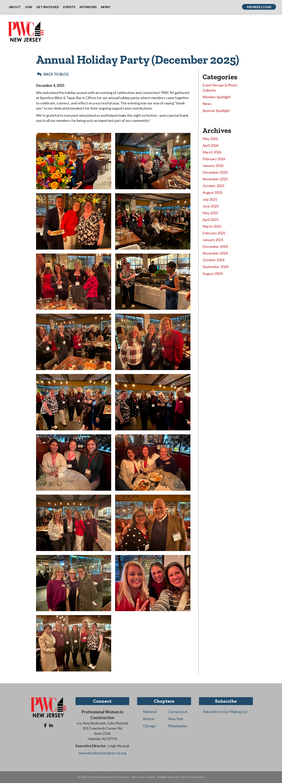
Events (69, 7)
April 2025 (210, 219)
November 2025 (215, 179)
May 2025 (210, 213)
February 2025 (214, 233)
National (149, 711)
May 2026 (210, 138)
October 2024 (213, 260)
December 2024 (215, 246)
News (105, 7)
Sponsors (88, 7)
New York (175, 719)
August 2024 (212, 273)
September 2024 (215, 266)
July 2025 (210, 199)
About (15, 7)
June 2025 (211, 206)
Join (28, 7)
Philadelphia (177, 726)
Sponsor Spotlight (216, 110)
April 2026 (210, 145)
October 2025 (213, 186)
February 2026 (214, 159)
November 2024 (215, 253)
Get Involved (47, 7)
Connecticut (177, 711)
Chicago (149, 726)
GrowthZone (197, 777)
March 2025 (212, 226)
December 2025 (215, 172)
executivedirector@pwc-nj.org (102, 753)
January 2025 (213, 240)
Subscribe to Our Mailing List (225, 711)
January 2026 (213, 165)
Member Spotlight (217, 97)
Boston (148, 719)
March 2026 (212, 152)
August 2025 (212, 192)
